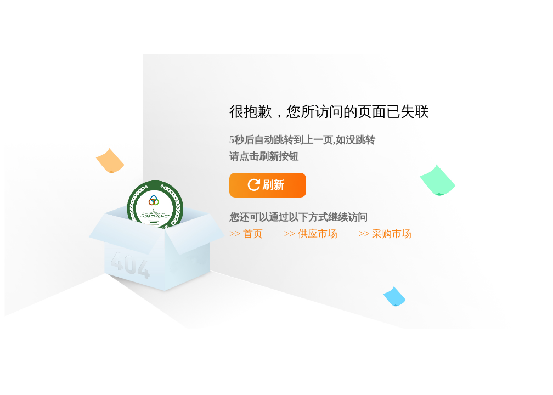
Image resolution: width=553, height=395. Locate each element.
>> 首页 (246, 233)
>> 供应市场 (310, 233)
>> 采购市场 (385, 233)
